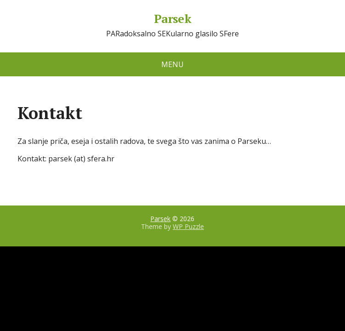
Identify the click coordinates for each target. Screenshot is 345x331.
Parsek (173, 19)
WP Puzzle (188, 226)
